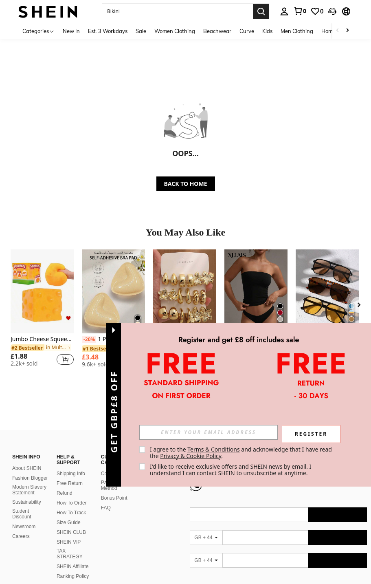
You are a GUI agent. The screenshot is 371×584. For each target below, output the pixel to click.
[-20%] (89, 339)
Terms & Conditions (213, 449)
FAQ (106, 508)
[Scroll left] (337, 31)
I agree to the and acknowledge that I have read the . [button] (242, 452)
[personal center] (284, 11)
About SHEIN (26, 468)
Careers (21, 536)
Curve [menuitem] (246, 31)
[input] (208, 432)
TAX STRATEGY (70, 554)
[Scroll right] (347, 31)
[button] (332, 11)
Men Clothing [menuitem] (297, 31)
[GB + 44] (206, 537)
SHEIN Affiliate (72, 566)
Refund (64, 493)
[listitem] (42, 311)
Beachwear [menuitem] (217, 31)
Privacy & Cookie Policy (190, 456)
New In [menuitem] (71, 31)
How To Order (72, 503)
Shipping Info (71, 473)
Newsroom (23, 526)
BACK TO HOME (185, 183)
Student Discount (21, 514)
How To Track (71, 513)
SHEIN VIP (69, 542)
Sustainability (26, 502)
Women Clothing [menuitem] (174, 31)
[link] (299, 11)
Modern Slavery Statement (29, 490)
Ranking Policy (73, 576)
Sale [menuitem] (141, 31)
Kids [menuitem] (267, 31)
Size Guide (69, 522)
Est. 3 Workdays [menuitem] (107, 31)
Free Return (70, 483)
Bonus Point (114, 498)
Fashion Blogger (30, 478)
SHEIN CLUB (71, 532)
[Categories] (38, 31)
